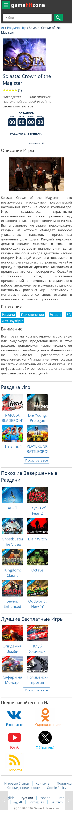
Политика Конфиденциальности (39, 785)
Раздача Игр (16, 27)
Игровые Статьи (16, 783)
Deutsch (56, 802)
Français (64, 798)
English (9, 798)
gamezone (28, 5)
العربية (18, 802)
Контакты (43, 783)
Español (46, 798)
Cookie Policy (56, 788)
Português (36, 802)
